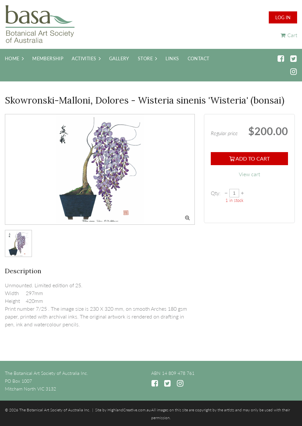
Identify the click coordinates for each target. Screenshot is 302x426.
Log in (283, 17)
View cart (249, 174)
